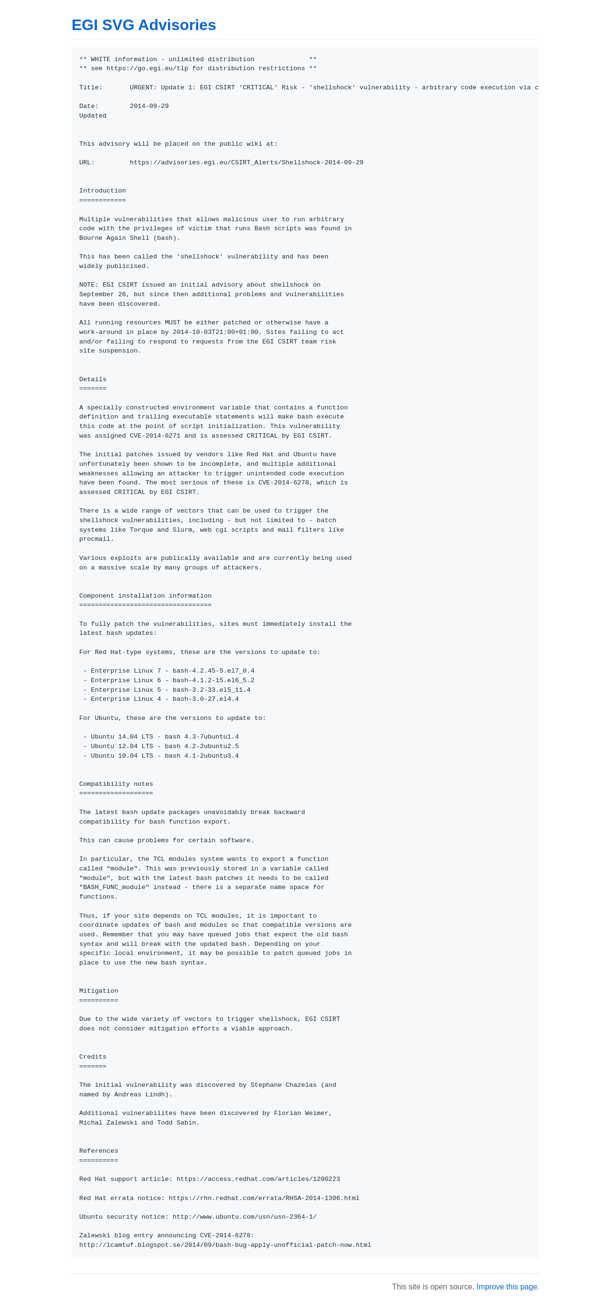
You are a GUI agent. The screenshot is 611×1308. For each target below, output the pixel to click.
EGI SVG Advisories (144, 24)
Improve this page (506, 1287)
